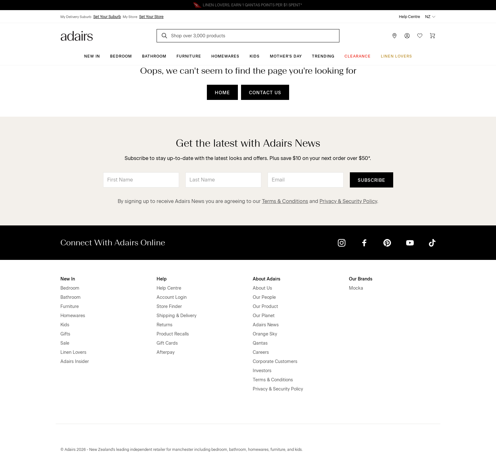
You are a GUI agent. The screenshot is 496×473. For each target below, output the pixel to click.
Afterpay (166, 352)
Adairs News (266, 325)
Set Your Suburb (107, 17)
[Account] (407, 35)
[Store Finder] (394, 35)
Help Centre (409, 17)
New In (92, 56)
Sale (64, 343)
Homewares (225, 56)
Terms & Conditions (285, 201)
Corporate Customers (275, 361)
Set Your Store (151, 17)
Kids (255, 56)
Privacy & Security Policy (348, 201)
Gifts (65, 334)
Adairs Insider (74, 361)
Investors (262, 370)
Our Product (265, 306)
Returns (164, 325)
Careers (261, 352)
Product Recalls (173, 334)
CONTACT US (265, 92)
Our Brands (360, 279)
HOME (222, 92)
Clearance (357, 56)
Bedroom (121, 56)
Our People (264, 297)
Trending (323, 56)
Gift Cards (167, 343)
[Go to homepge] (77, 35)
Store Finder (169, 306)
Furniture (189, 56)
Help (162, 279)
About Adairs (266, 279)
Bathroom (154, 56)
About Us (262, 288)
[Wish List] (420, 35)
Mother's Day (286, 56)
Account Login (172, 297)
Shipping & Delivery (176, 315)
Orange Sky (265, 334)
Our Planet (264, 315)
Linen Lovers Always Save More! (248, 5)
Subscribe (371, 180)
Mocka (356, 288)
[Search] (165, 36)
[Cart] (432, 35)
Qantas (260, 343)
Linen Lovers (396, 56)
